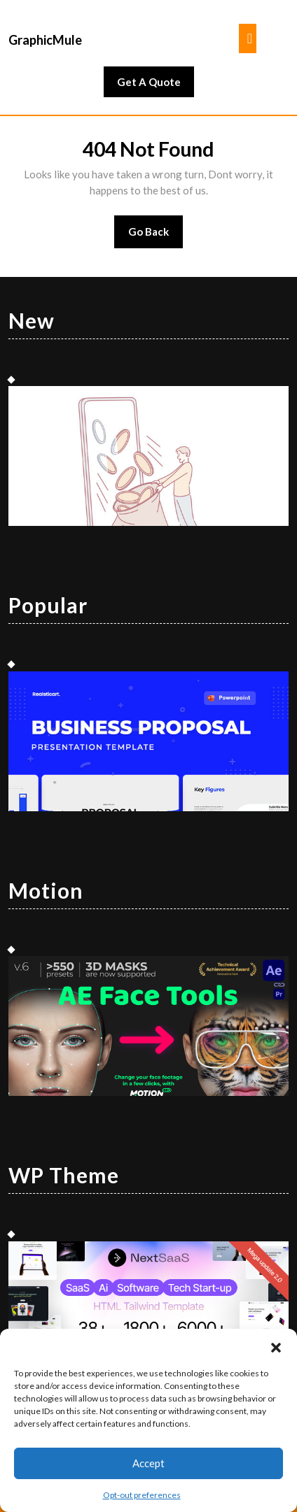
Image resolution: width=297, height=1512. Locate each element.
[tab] (247, 38)
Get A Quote (155, 85)
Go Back (156, 236)
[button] (276, 1346)
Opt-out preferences (142, 1495)
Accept (148, 1463)
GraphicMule (45, 40)
